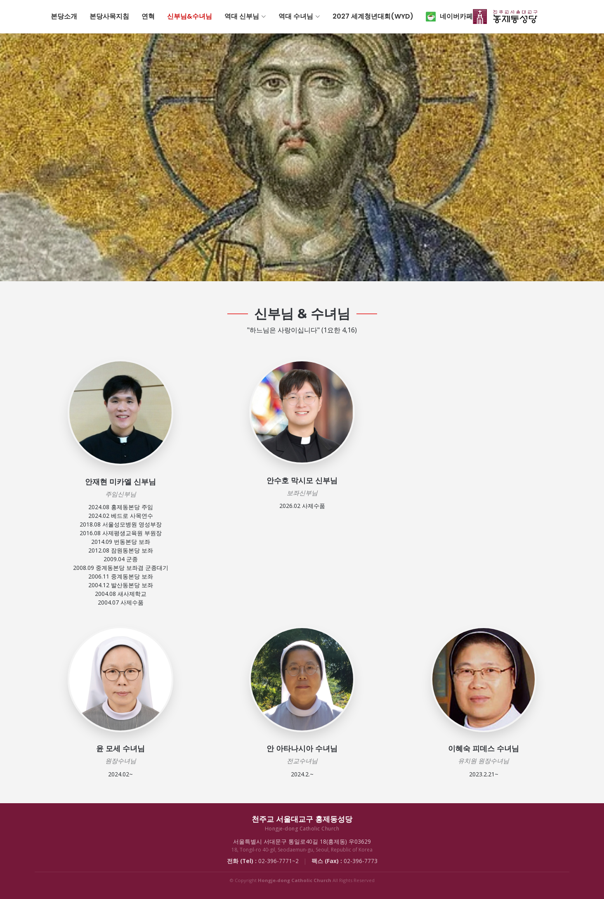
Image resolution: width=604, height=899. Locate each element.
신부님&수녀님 (260, 16)
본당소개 (134, 16)
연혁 (218, 16)
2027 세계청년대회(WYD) (443, 16)
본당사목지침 (180, 16)
